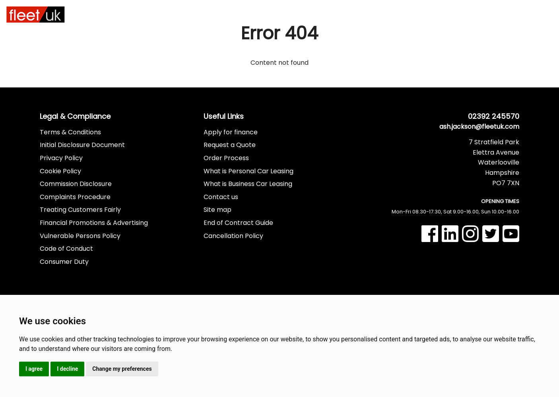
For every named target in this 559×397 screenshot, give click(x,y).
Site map (217, 209)
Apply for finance (231, 132)
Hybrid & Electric (207, 15)
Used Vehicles (298, 15)
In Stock (260, 15)
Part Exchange (386, 15)
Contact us (221, 196)
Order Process (226, 158)
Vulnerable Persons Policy (80, 235)
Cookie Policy (60, 171)
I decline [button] (67, 369)
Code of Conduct (66, 248)
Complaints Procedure (75, 196)
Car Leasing (113, 15)
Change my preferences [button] (121, 369)
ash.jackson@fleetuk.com (479, 126)
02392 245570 (508, 10)
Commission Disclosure (76, 183)
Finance (346, 14)
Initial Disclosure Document (82, 144)
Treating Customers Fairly (80, 209)
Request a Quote (230, 144)
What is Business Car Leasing (248, 183)
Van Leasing (159, 15)
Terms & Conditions (70, 132)
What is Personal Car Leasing (248, 171)
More (427, 14)
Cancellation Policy (233, 235)
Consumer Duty (64, 261)
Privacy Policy (61, 158)
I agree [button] (34, 369)
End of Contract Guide (238, 222)
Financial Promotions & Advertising (94, 222)
